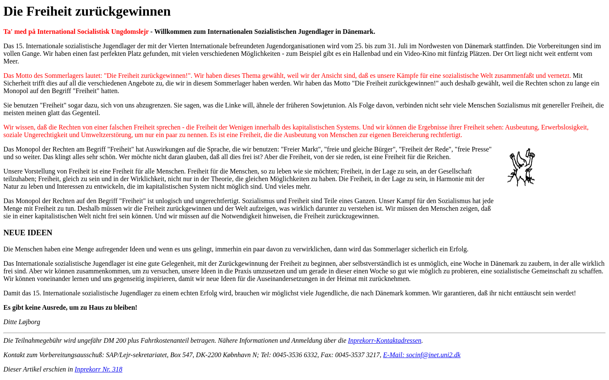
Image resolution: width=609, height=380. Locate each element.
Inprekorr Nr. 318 (99, 369)
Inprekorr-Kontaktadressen (385, 340)
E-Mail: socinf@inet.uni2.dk (422, 354)
